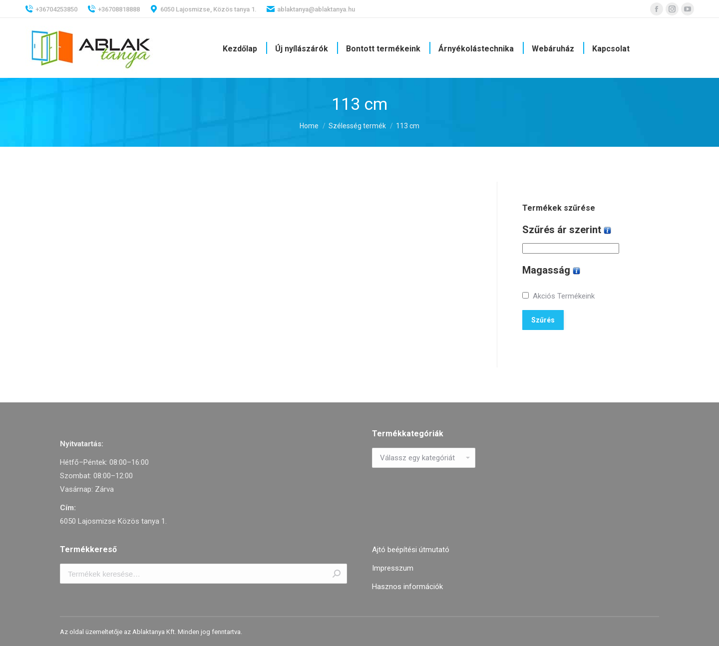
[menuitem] (240, 49)
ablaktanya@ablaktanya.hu (311, 9)
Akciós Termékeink (564, 296)
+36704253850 (51, 9)
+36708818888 (113, 9)
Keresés (337, 574)
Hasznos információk (407, 586)
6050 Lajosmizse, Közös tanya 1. (203, 9)
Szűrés (543, 320)
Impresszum (392, 568)
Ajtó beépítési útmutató (410, 549)
